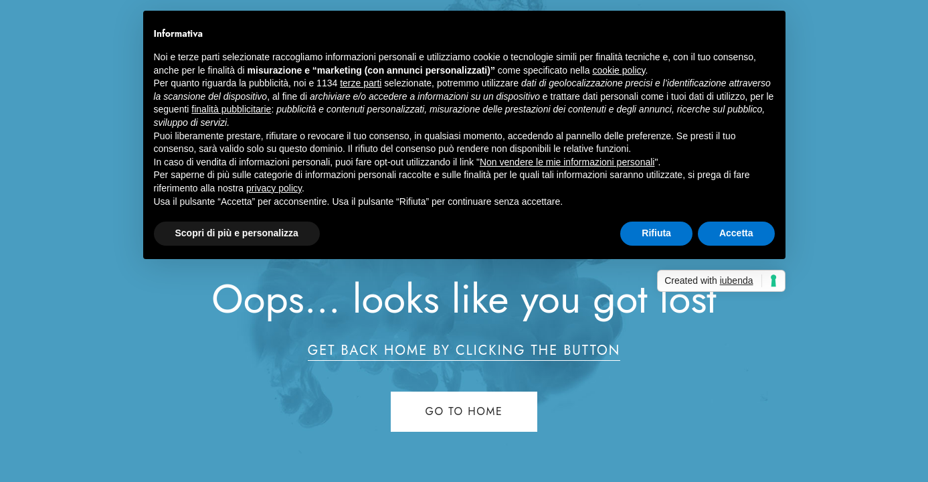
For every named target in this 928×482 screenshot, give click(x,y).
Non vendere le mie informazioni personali (567, 162)
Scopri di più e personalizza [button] (236, 233)
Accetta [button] (736, 233)
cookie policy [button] (618, 70)
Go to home (464, 411)
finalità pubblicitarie (231, 109)
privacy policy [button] (274, 188)
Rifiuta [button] (656, 233)
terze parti (360, 83)
